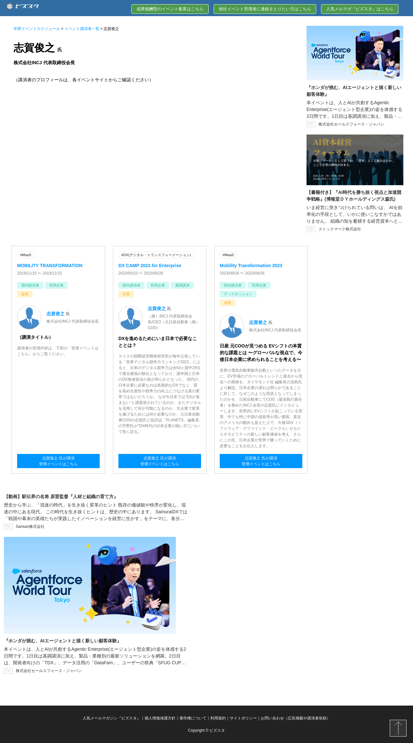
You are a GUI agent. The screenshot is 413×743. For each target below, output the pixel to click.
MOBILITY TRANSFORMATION (49, 265)
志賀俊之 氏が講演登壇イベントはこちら (58, 461)
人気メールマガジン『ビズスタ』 (112, 718)
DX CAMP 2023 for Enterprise (149, 265)
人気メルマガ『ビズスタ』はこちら (359, 8)
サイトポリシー (243, 718)
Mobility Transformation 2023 (251, 265)
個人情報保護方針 (160, 718)
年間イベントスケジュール (37, 28)
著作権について (192, 718)
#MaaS (25, 255)
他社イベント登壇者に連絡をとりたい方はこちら (265, 8)
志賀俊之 (55, 313)
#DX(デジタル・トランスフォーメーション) (156, 255)
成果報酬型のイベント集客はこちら (170, 8)
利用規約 (218, 718)
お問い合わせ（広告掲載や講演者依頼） (295, 718)
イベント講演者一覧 (82, 28)
